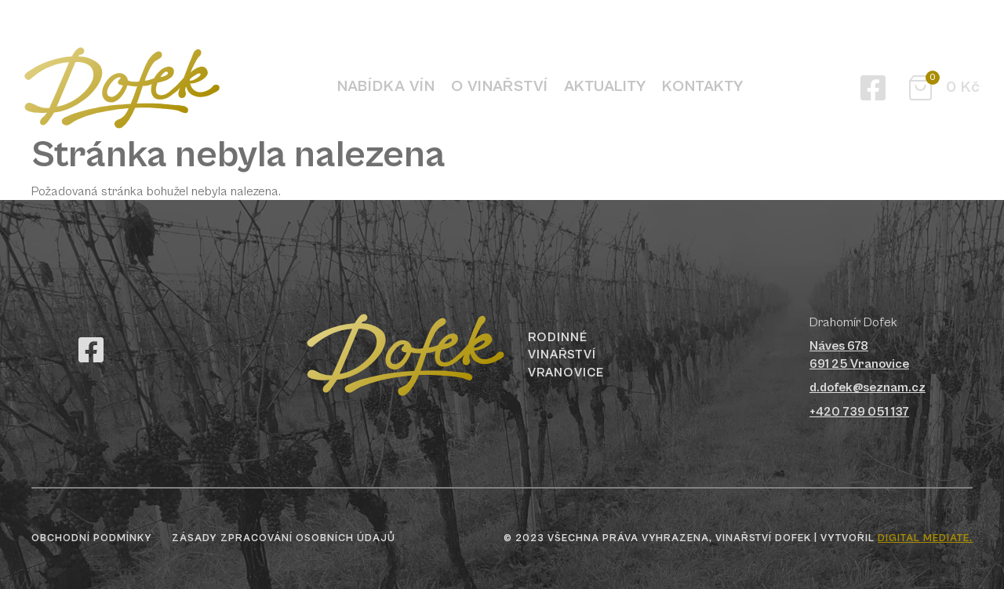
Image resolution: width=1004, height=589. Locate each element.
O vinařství (499, 87)
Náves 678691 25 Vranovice (859, 354)
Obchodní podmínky (91, 538)
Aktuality (605, 87)
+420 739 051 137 (859, 412)
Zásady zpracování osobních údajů (283, 538)
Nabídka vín (386, 87)
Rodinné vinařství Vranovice (566, 355)
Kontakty (703, 87)
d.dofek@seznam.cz (867, 387)
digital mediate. (925, 538)
